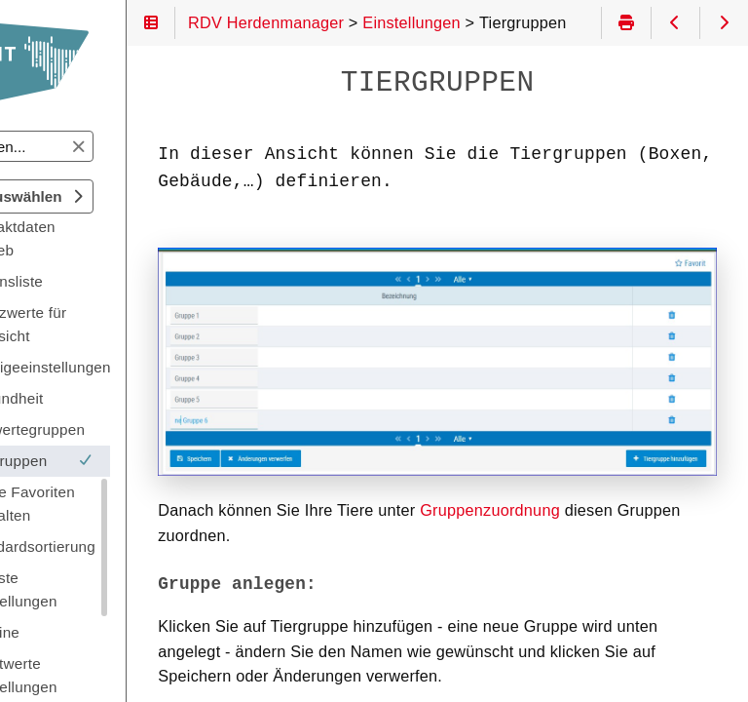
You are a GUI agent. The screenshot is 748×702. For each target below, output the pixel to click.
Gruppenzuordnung (587, 471)
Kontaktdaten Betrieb (107, 238)
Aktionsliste (101, 281)
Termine (89, 632)
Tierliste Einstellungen (108, 589)
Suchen (32, 131)
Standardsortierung (127, 546)
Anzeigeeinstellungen (134, 367)
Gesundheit (101, 398)
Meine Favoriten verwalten (117, 504)
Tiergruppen (126, 460)
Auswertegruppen (122, 429)
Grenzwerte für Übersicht (113, 324)
